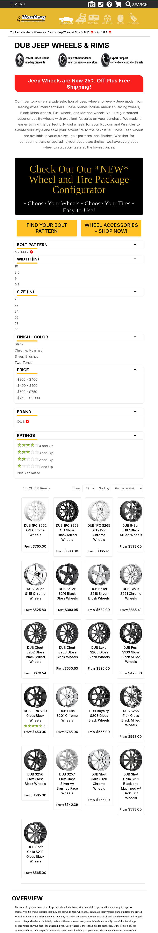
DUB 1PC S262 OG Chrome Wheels (35, 530)
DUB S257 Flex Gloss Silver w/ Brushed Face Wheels (67, 783)
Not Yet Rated (28, 473)
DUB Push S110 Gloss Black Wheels (35, 715)
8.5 (17, 272)
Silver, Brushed (26, 356)
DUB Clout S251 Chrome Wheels (130, 593)
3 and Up (35, 453)
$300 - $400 (27, 379)
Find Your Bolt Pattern (47, 228)
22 (16, 305)
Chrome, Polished (28, 350)
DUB (23, 421)
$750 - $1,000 (28, 398)
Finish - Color (79, 337)
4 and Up (35, 446)
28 (17, 324)
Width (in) (79, 259)
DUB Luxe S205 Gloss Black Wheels (99, 652)
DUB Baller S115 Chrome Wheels (35, 593)
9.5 (17, 285)
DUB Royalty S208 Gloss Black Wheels (99, 715)
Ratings (79, 435)
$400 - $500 (27, 386)
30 (17, 330)
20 (17, 299)
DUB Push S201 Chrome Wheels (67, 715)
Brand (79, 412)
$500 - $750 (27, 392)
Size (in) (79, 292)
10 (16, 266)
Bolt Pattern (79, 245)
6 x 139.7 (24, 252)
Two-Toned (24, 363)
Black (19, 344)
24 (17, 311)
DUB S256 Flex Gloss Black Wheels (35, 779)
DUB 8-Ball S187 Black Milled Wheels (131, 530)
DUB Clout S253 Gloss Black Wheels (67, 652)
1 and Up (35, 467)
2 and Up (35, 460)
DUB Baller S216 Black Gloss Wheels (67, 593)
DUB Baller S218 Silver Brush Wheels (99, 593)
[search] (136, 5)
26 (17, 317)
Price (79, 370)
